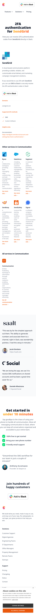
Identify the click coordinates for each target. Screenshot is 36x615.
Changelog (6, 574)
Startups (5, 560)
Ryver (4, 159)
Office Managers (8, 548)
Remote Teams (7, 556)
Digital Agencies (7, 537)
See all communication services (7, 302)
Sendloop (5, 207)
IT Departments (7, 545)
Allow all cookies (18, 610)
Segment (29, 159)
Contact (5, 582)
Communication (8, 266)
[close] (33, 587)
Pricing (28, 12)
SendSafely (18, 207)
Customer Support (8, 533)
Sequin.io (22, 468)
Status (4, 578)
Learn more (15, 599)
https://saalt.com (15, 352)
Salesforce (17, 159)
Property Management (10, 552)
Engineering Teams (9, 541)
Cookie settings (18, 605)
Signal (28, 207)
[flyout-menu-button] (9, 12)
